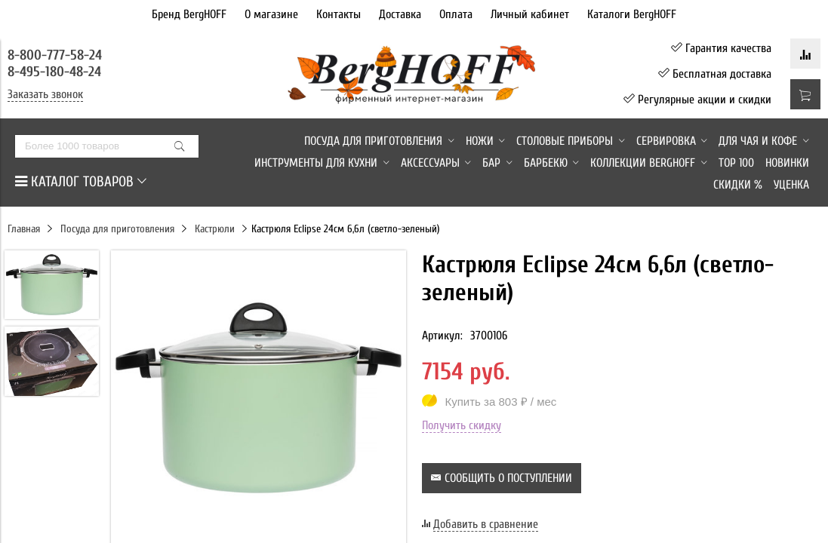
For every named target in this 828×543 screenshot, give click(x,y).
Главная (24, 228)
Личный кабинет (530, 14)
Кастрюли (215, 228)
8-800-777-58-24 (57, 55)
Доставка (400, 14)
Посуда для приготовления (117, 228)
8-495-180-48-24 (54, 71)
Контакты (338, 14)
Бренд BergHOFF (189, 14)
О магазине (271, 14)
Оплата (455, 14)
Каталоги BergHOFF (631, 14)
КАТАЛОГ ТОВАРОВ (80, 181)
